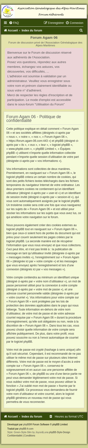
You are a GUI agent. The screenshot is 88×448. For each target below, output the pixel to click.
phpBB (26, 424)
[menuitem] (14, 23)
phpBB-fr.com (26, 428)
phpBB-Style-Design (59, 432)
